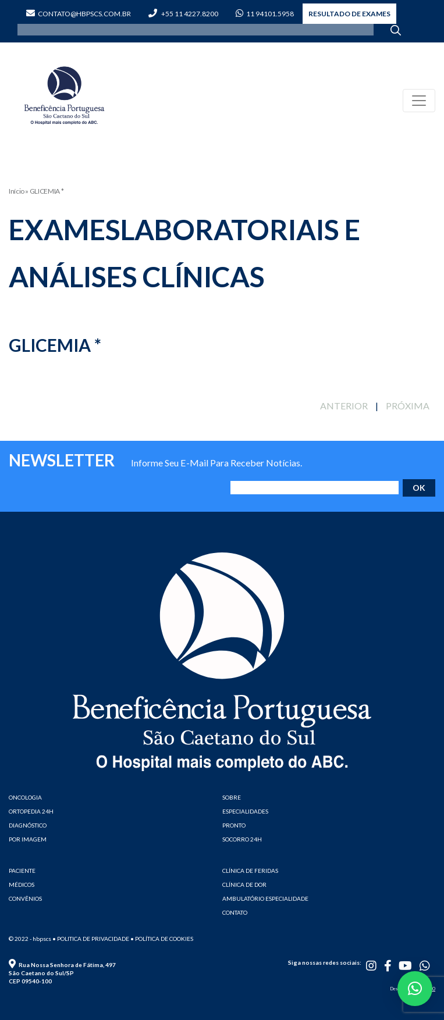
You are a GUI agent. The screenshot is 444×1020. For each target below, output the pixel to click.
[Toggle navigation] (419, 100)
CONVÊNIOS (25, 898)
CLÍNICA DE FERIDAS (250, 870)
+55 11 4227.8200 (183, 13)
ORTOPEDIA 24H (31, 811)
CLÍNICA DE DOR (244, 884)
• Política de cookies (161, 938)
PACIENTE (22, 870)
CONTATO (234, 912)
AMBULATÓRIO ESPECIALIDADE (265, 898)
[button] (414, 988)
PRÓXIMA (407, 405)
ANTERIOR (344, 405)
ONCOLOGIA (25, 797)
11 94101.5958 (265, 13)
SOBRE (231, 797)
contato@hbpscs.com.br (78, 13)
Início (16, 191)
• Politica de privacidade (90, 938)
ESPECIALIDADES (245, 811)
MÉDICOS (21, 884)
